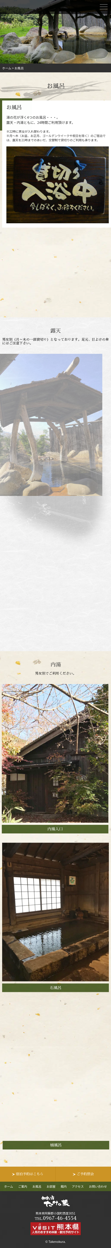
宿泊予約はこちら (29, 1174)
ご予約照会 (85, 1174)
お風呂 (36, 1186)
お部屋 (51, 1186)
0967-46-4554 (55, 1218)
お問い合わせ (98, 1186)
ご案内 (22, 1186)
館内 (64, 1186)
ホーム (8, 1186)
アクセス (78, 1186)
